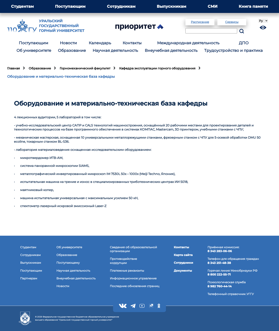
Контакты (132, 43)
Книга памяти (253, 6)
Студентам (22, 6)
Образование (72, 50)
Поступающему (68, 262)
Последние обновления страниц (134, 286)
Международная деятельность (188, 43)
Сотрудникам (121, 6)
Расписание (200, 22)
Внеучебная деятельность (171, 50)
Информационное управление (133, 278)
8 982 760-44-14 (220, 286)
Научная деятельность (115, 50)
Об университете (33, 50)
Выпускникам (171, 6)
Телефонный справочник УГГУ (231, 294)
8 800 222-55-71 (219, 274)
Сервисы (232, 22)
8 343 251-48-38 (219, 263)
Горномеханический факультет (85, 68)
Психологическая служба (227, 282)
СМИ (212, 6)
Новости (68, 43)
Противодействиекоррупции (123, 260)
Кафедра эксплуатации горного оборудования (157, 68)
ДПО (244, 43)
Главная (13, 68)
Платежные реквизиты (127, 270)
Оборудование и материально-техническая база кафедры (61, 76)
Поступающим (70, 6)
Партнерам (28, 278)
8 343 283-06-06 (220, 251)
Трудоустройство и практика (233, 50)
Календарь (100, 43)
